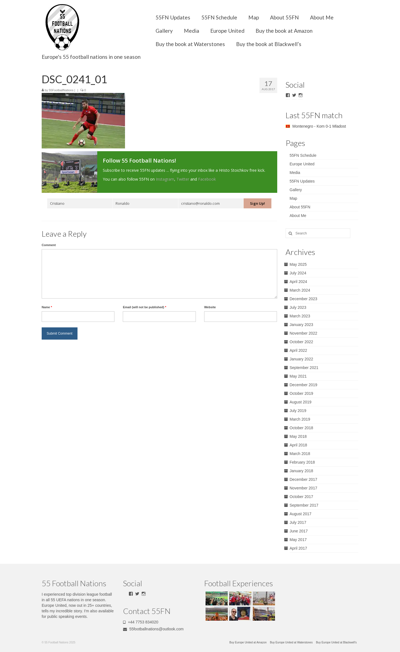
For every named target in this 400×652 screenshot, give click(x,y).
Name (47, 307)
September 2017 (304, 505)
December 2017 (304, 479)
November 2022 (304, 333)
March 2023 (300, 316)
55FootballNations (61, 90)
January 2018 (301, 471)
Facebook (207, 179)
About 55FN (284, 17)
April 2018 (298, 445)
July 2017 (298, 522)
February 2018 (302, 462)
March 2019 (300, 419)
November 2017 (304, 488)
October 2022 (301, 342)
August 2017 (301, 514)
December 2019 (304, 385)
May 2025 (298, 264)
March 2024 (300, 290)
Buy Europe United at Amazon (248, 642)
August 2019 (301, 402)
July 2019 (298, 410)
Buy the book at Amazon (284, 30)
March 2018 (300, 453)
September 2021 (304, 367)
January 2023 (301, 324)
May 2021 (298, 376)
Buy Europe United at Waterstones (291, 642)
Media (191, 30)
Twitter (182, 179)
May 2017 (298, 539)
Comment (49, 245)
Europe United (227, 30)
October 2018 (301, 428)
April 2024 (298, 281)
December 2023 (304, 299)
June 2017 (299, 531)
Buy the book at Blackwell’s (268, 44)
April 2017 (298, 548)
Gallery (164, 30)
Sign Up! (257, 203)
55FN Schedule (219, 17)
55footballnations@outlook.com (153, 629)
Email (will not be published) (144, 307)
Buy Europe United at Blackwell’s (336, 642)
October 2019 (301, 393)
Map (253, 17)
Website (210, 307)
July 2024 (298, 273)
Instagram (165, 179)
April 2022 (298, 350)
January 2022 (301, 359)
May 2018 (298, 436)
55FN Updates (173, 17)
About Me (322, 17)
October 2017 (301, 496)
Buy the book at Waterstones (190, 44)
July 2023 (298, 307)
